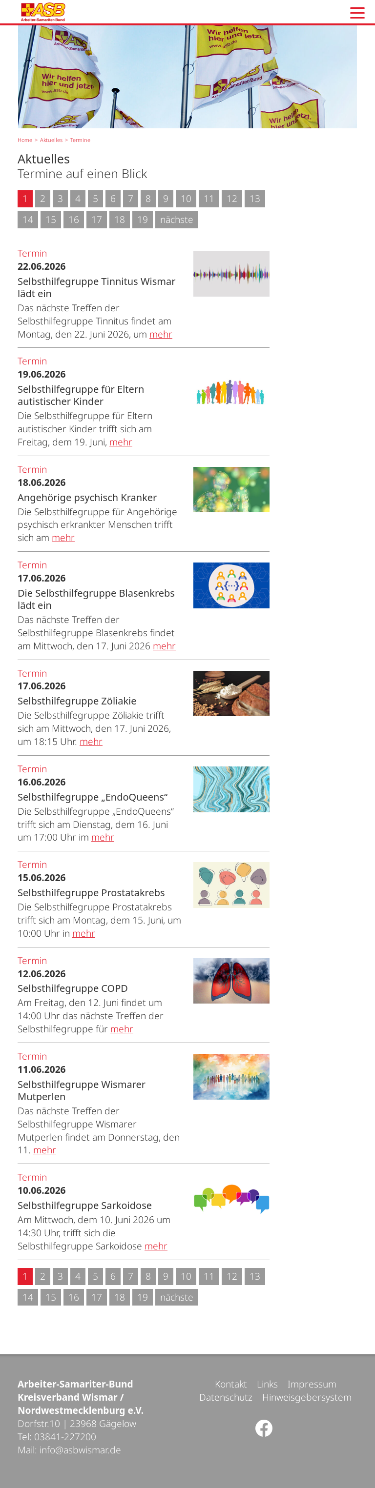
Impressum (312, 1383)
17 (96, 219)
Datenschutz (225, 1397)
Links (267, 1383)
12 (232, 198)
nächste (176, 219)
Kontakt (231, 1383)
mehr (160, 334)
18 (119, 219)
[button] (357, 13)
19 (142, 219)
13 (255, 198)
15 (50, 219)
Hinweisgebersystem (307, 1397)
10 (186, 198)
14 (27, 219)
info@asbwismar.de (80, 1449)
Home (25, 139)
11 (209, 198)
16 (73, 219)
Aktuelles (51, 139)
